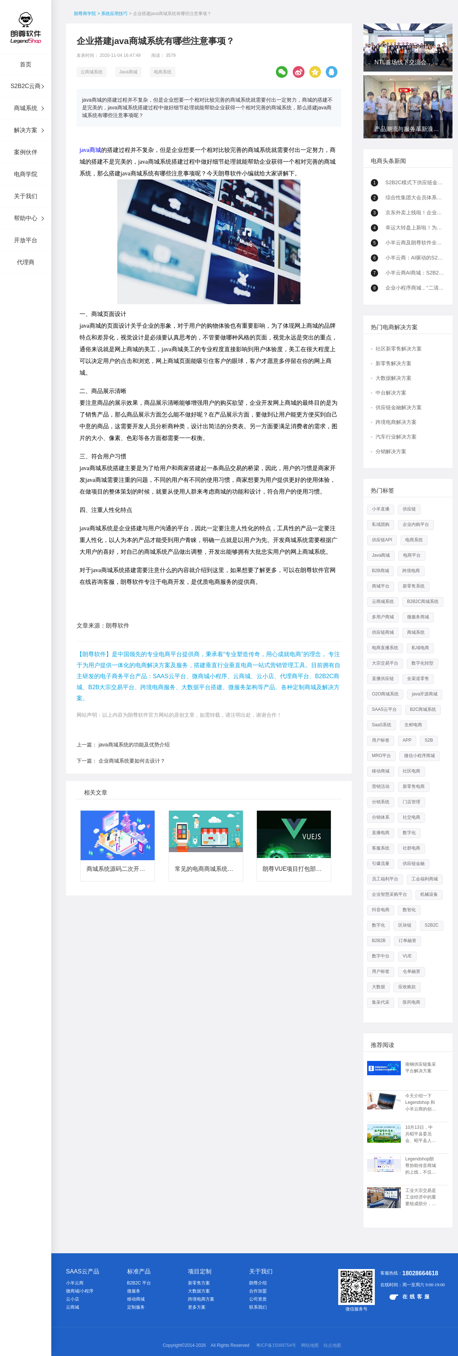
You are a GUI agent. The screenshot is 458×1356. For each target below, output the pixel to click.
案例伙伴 (25, 152)
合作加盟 (258, 1291)
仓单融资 (411, 971)
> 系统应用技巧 (112, 13)
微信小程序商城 (419, 755)
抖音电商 (380, 909)
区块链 (404, 925)
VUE (407, 956)
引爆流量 (380, 863)
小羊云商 (75, 1283)
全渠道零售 (418, 678)
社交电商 (411, 817)
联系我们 (258, 1307)
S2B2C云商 (26, 86)
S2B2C (432, 925)
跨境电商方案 (201, 1299)
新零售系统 (414, 586)
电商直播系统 (385, 647)
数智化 (409, 909)
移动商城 (380, 771)
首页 (26, 64)
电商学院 (25, 174)
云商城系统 (92, 71)
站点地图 (332, 1345)
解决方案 (25, 130)
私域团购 (380, 524)
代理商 (25, 262)
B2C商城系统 (423, 709)
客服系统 (380, 848)
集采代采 (380, 1002)
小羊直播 (380, 509)
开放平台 (25, 240)
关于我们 (25, 196)
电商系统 (162, 71)
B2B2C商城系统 (423, 601)
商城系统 (25, 108)
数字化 (409, 832)
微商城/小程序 (79, 1291)
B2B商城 (380, 570)
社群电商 (411, 848)
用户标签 (380, 740)
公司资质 (258, 1299)
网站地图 (310, 1345)
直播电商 (380, 832)
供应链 (409, 509)
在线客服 (410, 1297)
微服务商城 (418, 616)
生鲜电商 (413, 724)
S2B (429, 740)
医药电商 (411, 1002)
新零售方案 (199, 1283)
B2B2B (378, 940)
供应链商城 (383, 632)
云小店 (72, 1299)
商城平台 (380, 586)
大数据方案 (199, 1291)
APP (407, 740)
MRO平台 (381, 755)
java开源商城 (424, 694)
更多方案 (197, 1307)
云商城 (72, 1307)
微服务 (133, 1291)
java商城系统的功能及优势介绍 (134, 745)
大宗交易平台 (385, 663)
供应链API (382, 539)
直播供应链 (383, 678)
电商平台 (412, 555)
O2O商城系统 (385, 694)
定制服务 (136, 1307)
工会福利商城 (424, 878)
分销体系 (380, 817)
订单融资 (407, 940)
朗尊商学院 (85, 13)
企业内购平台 (416, 524)
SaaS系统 (381, 724)
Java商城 (128, 71)
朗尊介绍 (258, 1283)
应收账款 (407, 986)
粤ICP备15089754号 (276, 1345)
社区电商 (411, 771)
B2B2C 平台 (139, 1283)
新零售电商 (414, 786)
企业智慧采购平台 (389, 894)
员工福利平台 (385, 878)
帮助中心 (25, 218)
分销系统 (380, 801)
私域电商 (420, 647)
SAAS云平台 (384, 709)
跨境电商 (411, 570)
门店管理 (411, 801)
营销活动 (380, 786)
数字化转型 (422, 663)
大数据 (378, 986)
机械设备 (429, 894)
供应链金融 (414, 863)
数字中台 (380, 956)
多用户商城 (383, 616)
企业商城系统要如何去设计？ (132, 761)
